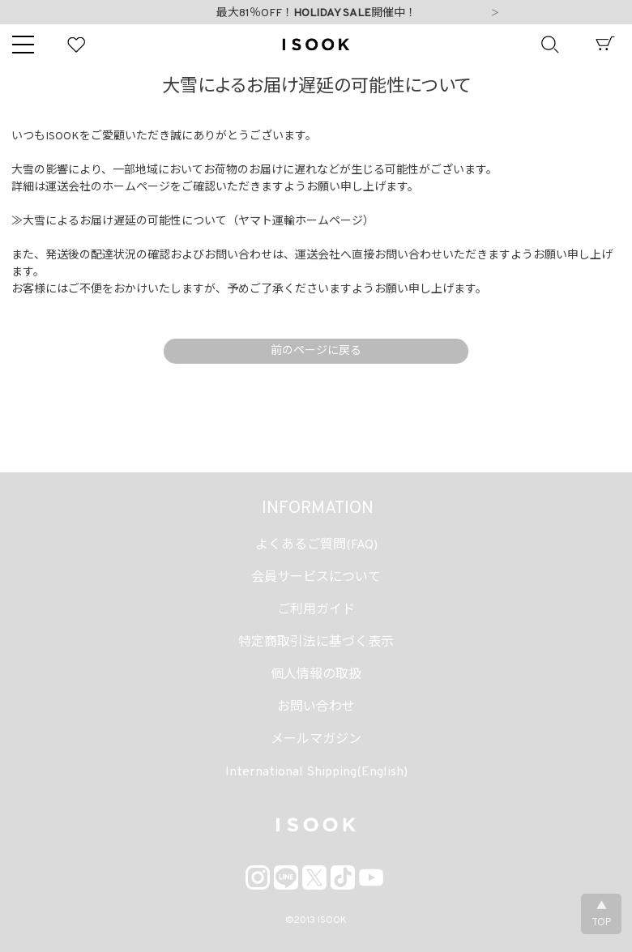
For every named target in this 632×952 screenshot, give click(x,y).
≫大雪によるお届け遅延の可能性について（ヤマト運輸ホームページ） (192, 221)
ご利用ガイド (316, 610)
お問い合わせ (316, 707)
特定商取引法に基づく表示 (316, 642)
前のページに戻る (316, 351)
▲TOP (601, 914)
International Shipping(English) (316, 772)
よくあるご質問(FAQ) (316, 545)
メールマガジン (316, 740)
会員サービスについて (316, 578)
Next (495, 14)
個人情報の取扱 (316, 675)
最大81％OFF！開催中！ (316, 13)
